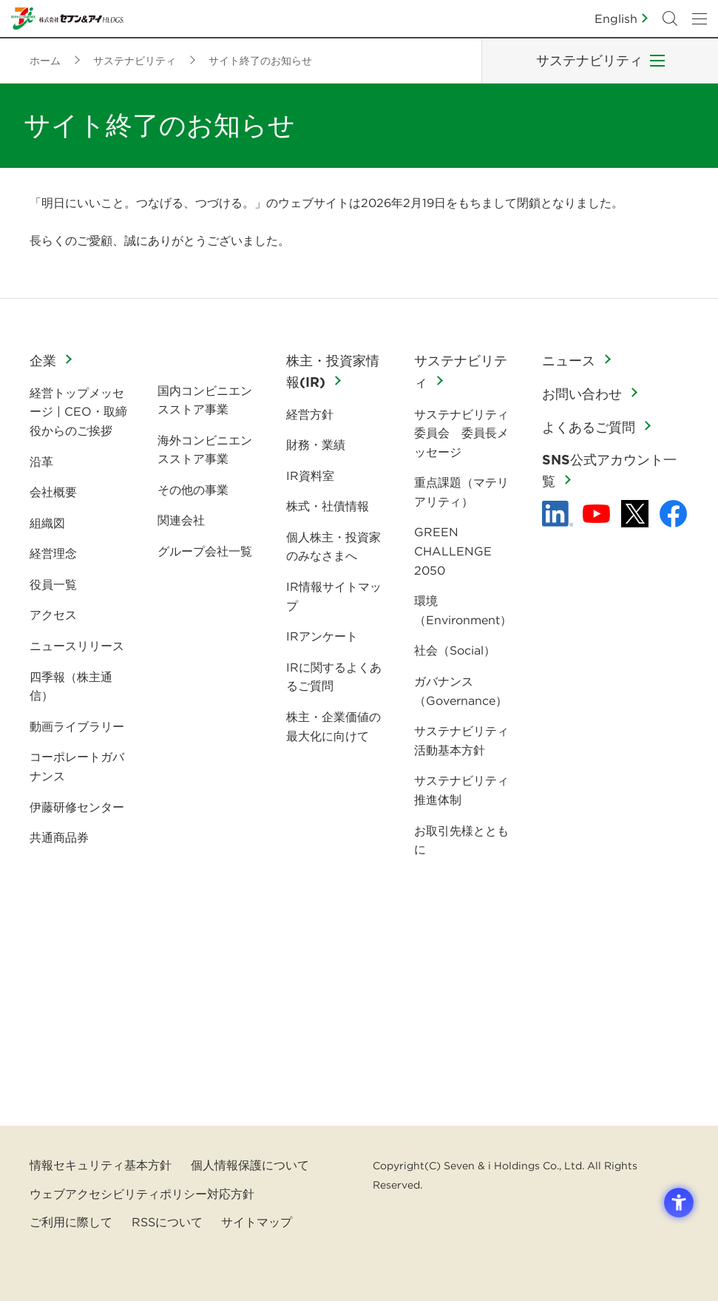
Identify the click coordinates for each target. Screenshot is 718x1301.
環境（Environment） (463, 610)
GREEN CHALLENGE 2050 (453, 550)
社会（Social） (454, 650)
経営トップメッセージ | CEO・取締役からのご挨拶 (78, 411)
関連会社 (181, 520)
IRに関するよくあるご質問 (334, 677)
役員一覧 (53, 584)
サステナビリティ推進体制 (461, 790)
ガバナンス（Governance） (460, 691)
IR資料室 (310, 475)
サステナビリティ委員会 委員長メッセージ (461, 433)
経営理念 (53, 553)
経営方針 (309, 414)
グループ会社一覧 (205, 551)
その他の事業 (193, 489)
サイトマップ (256, 1221)
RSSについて (167, 1221)
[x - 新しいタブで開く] (634, 513)
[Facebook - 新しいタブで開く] (673, 513)
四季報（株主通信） (71, 686)
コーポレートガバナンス (77, 766)
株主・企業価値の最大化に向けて (333, 726)
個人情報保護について (250, 1165)
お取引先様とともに (461, 840)
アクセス (53, 614)
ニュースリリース (77, 645)
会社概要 (53, 491)
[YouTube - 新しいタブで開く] (596, 514)
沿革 (41, 461)
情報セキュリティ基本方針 (101, 1165)
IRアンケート (322, 636)
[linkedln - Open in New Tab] (557, 514)
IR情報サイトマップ (334, 596)
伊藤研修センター (77, 807)
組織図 (47, 523)
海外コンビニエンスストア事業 (205, 450)
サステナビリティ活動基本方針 (461, 740)
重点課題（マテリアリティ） (461, 492)
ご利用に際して (71, 1221)
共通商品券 (59, 837)
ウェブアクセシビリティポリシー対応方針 (142, 1193)
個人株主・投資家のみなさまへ (333, 547)
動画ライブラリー (77, 726)
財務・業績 (315, 444)
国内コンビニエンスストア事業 (205, 400)
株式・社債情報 (327, 506)
